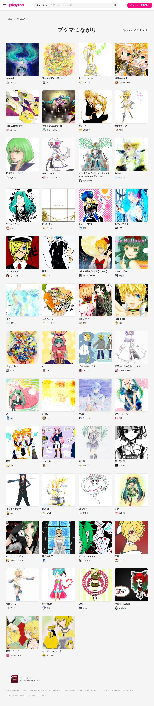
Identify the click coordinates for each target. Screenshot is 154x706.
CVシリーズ (104, 690)
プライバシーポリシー (72, 690)
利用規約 (56, 690)
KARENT (116, 690)
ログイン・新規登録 (139, 5)
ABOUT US (128, 690)
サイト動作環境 (12, 690)
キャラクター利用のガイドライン (36, 690)
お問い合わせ (90, 690)
